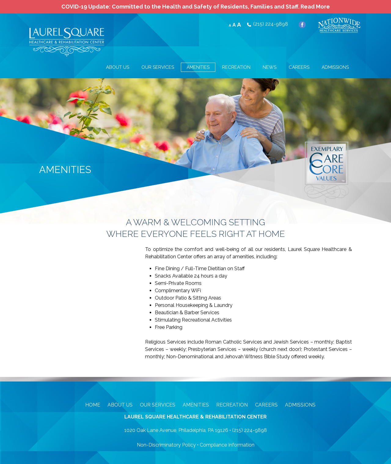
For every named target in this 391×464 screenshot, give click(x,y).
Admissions (300, 405)
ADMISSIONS (335, 67)
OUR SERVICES (157, 67)
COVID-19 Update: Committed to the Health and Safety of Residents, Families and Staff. (195, 6)
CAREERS (299, 67)
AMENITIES (198, 67)
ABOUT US (117, 67)
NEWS (269, 67)
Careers (266, 405)
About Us (120, 405)
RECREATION (236, 67)
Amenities (196, 405)
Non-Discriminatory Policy (166, 445)
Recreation (232, 405)
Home (92, 405)
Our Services (157, 405)
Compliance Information (227, 445)
